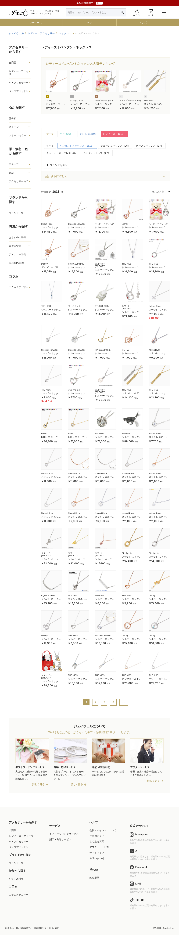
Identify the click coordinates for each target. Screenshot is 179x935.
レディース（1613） (114, 134)
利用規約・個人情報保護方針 (19, 928)
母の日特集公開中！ (89, 3)
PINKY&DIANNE (76, 264)
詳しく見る (38, 784)
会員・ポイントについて (103, 830)
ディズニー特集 (17, 254)
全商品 (12, 62)
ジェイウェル (76, 100)
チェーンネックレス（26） (115, 145)
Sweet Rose (47, 224)
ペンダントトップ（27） (96, 153)
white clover (154, 350)
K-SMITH (99, 433)
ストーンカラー (17, 135)
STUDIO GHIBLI (102, 306)
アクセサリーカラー (18, 183)
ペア (89, 22)
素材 (11, 172)
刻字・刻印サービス (60, 839)
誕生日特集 (15, 245)
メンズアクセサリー (18, 92)
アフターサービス (99, 847)
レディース (36, 22)
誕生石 (12, 118)
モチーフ (14, 164)
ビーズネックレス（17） (149, 145)
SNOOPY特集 (16, 263)
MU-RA (125, 350)
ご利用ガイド (97, 836)
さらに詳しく (56, 176)
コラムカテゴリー (18, 287)
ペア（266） (67, 134)
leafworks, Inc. (167, 928)
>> (124, 702)
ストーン (14, 126)
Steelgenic (127, 553)
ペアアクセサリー (18, 82)
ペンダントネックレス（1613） (77, 145)
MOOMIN (72, 595)
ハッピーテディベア (104, 100)
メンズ (143, 22)
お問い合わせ (97, 858)
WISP (44, 433)
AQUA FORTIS (48, 595)
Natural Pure (154, 306)
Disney (49, 100)
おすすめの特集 (17, 237)
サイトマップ (97, 853)
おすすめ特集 (16, 879)
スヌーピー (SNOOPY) (130, 100)
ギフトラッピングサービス (64, 834)
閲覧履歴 (94, 877)
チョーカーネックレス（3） (61, 153)
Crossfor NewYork (76, 224)
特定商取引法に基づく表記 (46, 928)
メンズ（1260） (88, 134)
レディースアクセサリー (18, 72)
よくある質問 (97, 841)
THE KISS (148, 100)
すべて (50, 134)
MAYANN (99, 595)
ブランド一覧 (16, 213)
